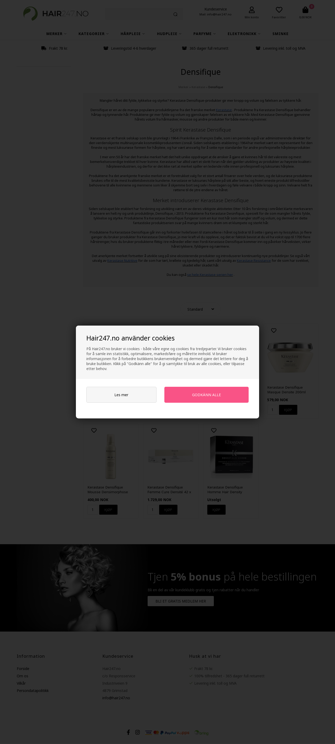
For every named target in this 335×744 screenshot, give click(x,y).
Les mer (121, 394)
